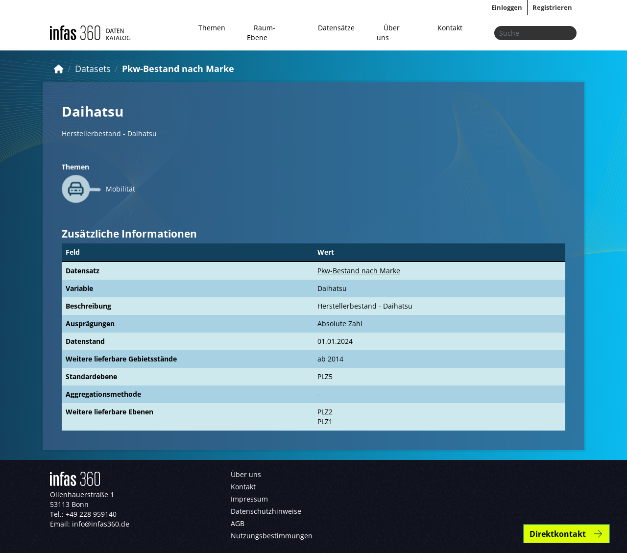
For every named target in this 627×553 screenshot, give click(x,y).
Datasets (93, 68)
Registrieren (552, 7)
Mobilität (120, 188)
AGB (237, 523)
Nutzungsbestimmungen (272, 535)
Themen (211, 27)
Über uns (388, 32)
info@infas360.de (100, 524)
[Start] (59, 68)
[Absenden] (566, 33)
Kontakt (449, 27)
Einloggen (506, 7)
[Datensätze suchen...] (535, 33)
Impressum (249, 499)
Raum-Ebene (261, 32)
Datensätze (336, 27)
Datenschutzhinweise (266, 511)
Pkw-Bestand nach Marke (178, 68)
